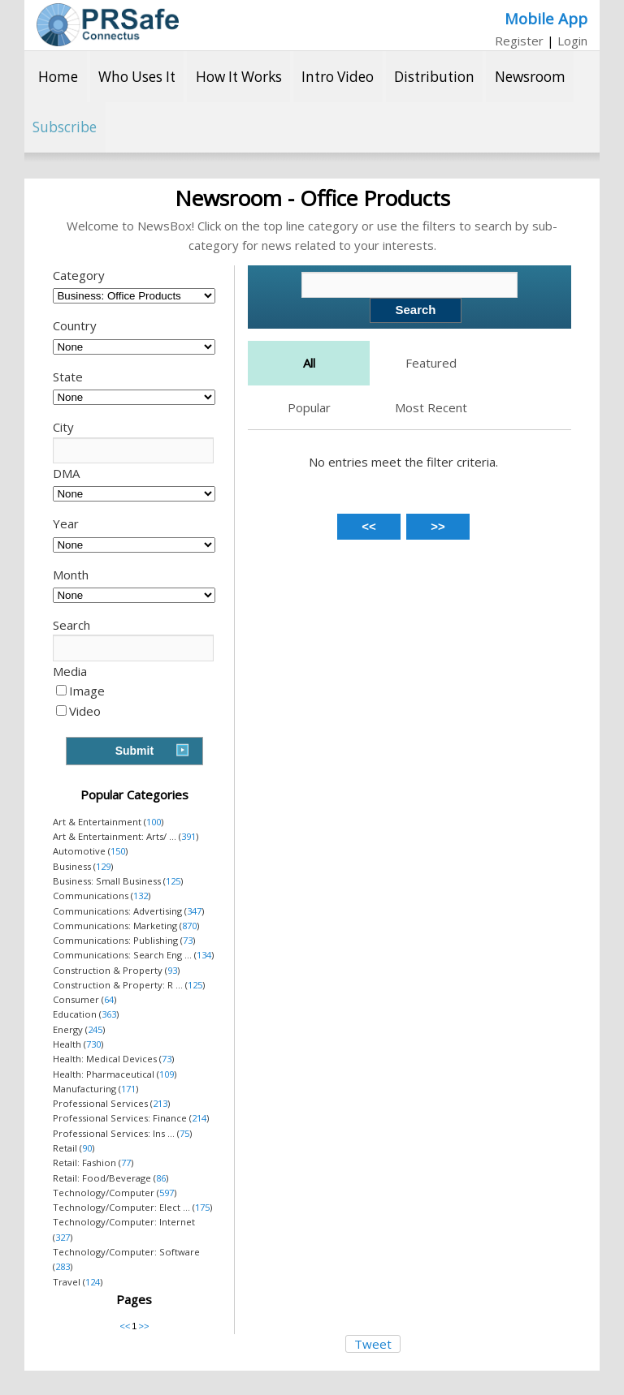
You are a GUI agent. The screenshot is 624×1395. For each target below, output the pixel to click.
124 (92, 1282)
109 (166, 1074)
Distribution (434, 76)
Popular (309, 407)
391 (188, 836)
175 (202, 1207)
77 (126, 1162)
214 (199, 1118)
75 (184, 1133)
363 (109, 1014)
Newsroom (530, 76)
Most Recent (431, 407)
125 (173, 881)
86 (161, 1178)
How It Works (239, 76)
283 (62, 1266)
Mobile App (546, 18)
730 (93, 1044)
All (309, 363)
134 (204, 955)
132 (140, 895)
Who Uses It (137, 76)
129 (103, 866)
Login (572, 40)
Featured (431, 363)
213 (160, 1103)
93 (172, 970)
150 (117, 851)
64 (109, 999)
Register (519, 40)
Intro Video (337, 76)
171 (128, 1089)
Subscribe (64, 127)
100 (153, 822)
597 (166, 1192)
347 (194, 911)
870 (189, 925)
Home (58, 76)
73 (188, 940)
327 (62, 1237)
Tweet (373, 1344)
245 (95, 1029)
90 (87, 1148)
